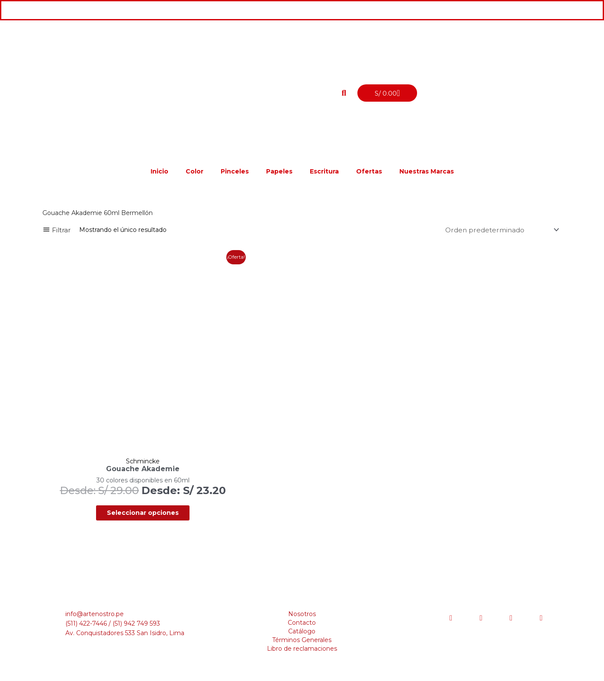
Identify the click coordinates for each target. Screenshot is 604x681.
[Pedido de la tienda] (499, 230)
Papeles (279, 171)
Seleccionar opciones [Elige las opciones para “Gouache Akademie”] (126, 493)
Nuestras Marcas (426, 171)
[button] (343, 93)
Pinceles (235, 171)
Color (194, 171)
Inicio (159, 171)
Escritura (324, 171)
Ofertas (369, 171)
